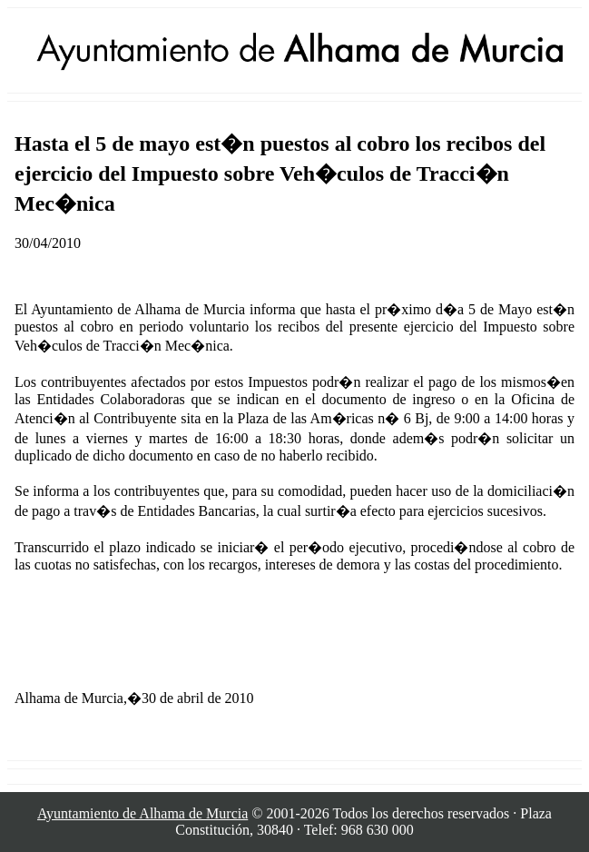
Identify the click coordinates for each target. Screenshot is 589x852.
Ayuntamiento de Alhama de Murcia (142, 813)
